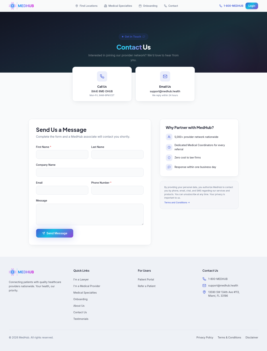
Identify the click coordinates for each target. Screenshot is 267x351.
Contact (171, 5)
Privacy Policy (204, 337)
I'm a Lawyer (81, 279)
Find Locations (86, 5)
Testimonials (80, 318)
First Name (43, 146)
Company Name (46, 164)
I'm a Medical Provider (86, 286)
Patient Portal (146, 279)
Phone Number (101, 182)
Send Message (54, 233)
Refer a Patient (147, 286)
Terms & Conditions (229, 337)
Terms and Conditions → (177, 202)
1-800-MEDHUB (231, 5)
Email (39, 182)
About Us (79, 305)
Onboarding (148, 5)
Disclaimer (251, 337)
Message (41, 200)
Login (251, 5)
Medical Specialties (118, 5)
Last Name (97, 146)
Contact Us (80, 312)
